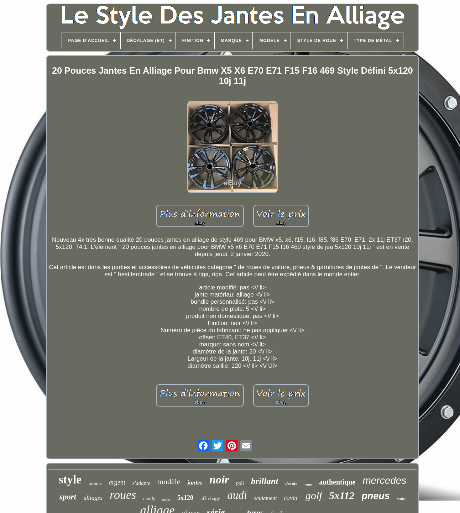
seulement (265, 498)
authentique (337, 482)
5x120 (185, 497)
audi (237, 495)
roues (123, 494)
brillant (264, 481)
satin (401, 498)
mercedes (384, 480)
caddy (149, 498)
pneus (376, 496)
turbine (95, 483)
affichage (210, 498)
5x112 (342, 495)
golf (313, 495)
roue (308, 484)
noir (219, 479)
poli (240, 483)
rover (291, 497)
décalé (291, 483)
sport (67, 496)
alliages (93, 497)
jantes (195, 482)
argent (117, 482)
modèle (169, 481)
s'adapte (141, 483)
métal (166, 500)
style (70, 479)
